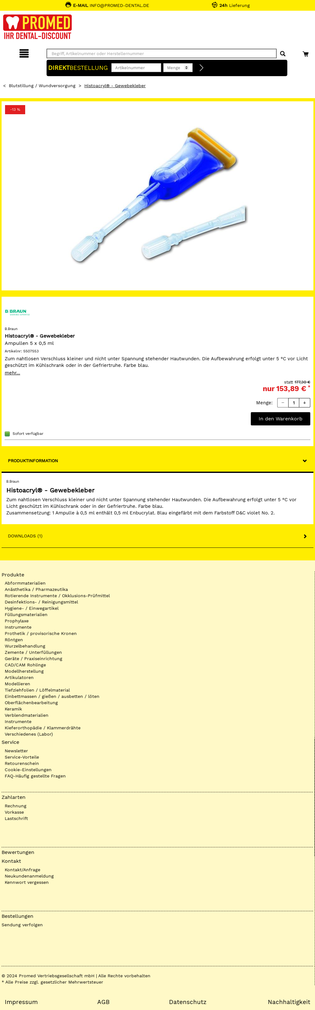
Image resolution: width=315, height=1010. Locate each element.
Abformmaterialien (25, 583)
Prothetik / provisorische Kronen (41, 633)
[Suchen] (282, 54)
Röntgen (14, 639)
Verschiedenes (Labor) (29, 734)
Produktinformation (33, 460)
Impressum (21, 1002)
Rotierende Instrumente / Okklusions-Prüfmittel (57, 595)
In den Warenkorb (280, 419)
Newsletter (16, 750)
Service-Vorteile (22, 757)
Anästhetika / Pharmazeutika (36, 589)
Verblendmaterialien (26, 715)
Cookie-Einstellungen (28, 769)
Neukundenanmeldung (29, 875)
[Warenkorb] (306, 52)
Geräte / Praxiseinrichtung (33, 658)
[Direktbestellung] (201, 68)
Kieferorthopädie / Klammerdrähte (43, 727)
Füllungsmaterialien (26, 614)
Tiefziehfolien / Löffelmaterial (37, 690)
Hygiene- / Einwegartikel (32, 608)
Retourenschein (22, 763)
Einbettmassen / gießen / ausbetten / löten (52, 696)
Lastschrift (16, 818)
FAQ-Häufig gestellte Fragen (35, 775)
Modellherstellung (24, 671)
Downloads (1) (25, 535)
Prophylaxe (17, 620)
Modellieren (17, 683)
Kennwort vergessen (27, 882)
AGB (103, 1002)
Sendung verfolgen (22, 924)
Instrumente (18, 627)
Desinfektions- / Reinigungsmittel (41, 601)
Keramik (13, 708)
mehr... (12, 373)
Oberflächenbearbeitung (31, 702)
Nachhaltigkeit (289, 1002)
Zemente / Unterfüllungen (33, 652)
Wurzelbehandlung (25, 645)
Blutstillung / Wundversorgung (42, 85)
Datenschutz (187, 1002)
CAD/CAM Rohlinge (25, 664)
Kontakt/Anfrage (22, 869)
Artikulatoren (19, 677)
